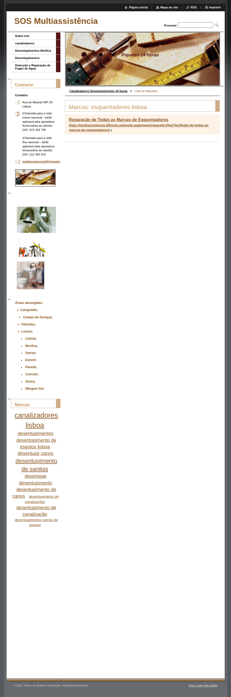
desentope (36, 476)
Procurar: (170, 25)
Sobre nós (22, 35)
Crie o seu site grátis (203, 685)
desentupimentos (35, 433)
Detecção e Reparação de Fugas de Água (33, 67)
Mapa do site (169, 7)
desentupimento (35, 483)
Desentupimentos (27, 58)
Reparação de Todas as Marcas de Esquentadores (118, 119)
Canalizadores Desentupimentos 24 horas (99, 91)
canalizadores (25, 43)
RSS (194, 7)
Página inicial (138, 7)
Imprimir (215, 7)
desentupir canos (35, 453)
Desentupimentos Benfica (33, 50)
